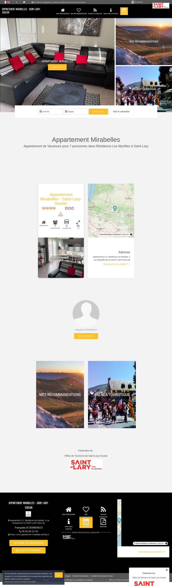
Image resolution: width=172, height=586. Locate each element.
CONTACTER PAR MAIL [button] (28, 553)
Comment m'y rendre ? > (116, 265)
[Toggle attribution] (131, 235)
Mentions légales (65, 580)
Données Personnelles (80, 580)
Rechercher (98, 112)
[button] (121, 112)
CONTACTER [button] (86, 337)
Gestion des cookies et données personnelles (20, 581)
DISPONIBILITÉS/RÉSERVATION (28, 545)
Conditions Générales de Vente (101, 580)
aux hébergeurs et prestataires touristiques (78, 584)
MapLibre (125, 235)
